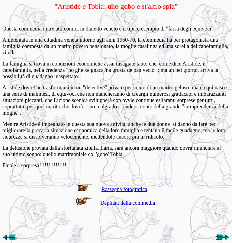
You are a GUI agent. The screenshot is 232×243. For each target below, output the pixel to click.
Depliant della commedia (127, 203)
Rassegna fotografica (124, 189)
